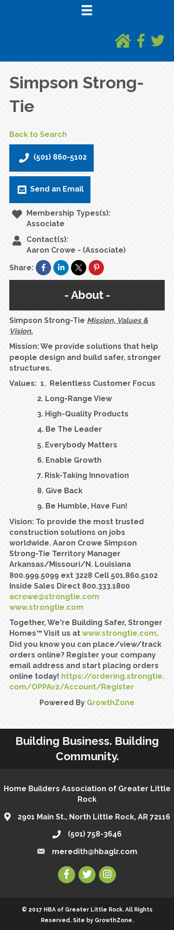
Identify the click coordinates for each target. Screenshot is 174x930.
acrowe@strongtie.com (54, 596)
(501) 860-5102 (51, 157)
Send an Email (50, 189)
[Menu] (86, 10)
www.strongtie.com (46, 607)
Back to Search (38, 134)
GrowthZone (111, 702)
